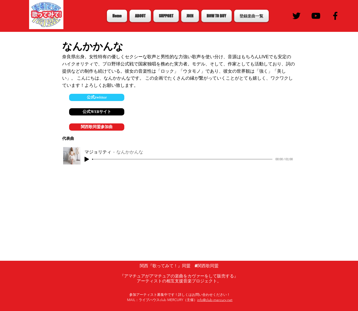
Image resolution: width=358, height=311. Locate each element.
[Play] (87, 159)
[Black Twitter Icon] (296, 15)
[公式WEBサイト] (96, 111)
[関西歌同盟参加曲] (96, 127)
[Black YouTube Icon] (316, 15)
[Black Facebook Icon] (335, 15)
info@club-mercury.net (214, 300)
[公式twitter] (96, 97)
